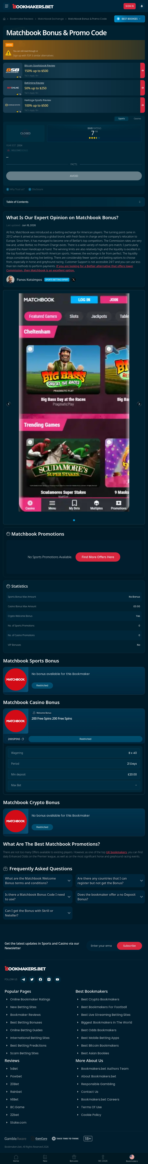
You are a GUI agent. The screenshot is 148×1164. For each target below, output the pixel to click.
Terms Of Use (91, 1107)
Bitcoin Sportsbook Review (39, 65)
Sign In (129, 6)
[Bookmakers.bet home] (33, 6)
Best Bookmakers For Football (104, 1007)
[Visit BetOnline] (142, 87)
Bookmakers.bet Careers (100, 1099)
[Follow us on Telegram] (23, 979)
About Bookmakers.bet (98, 1076)
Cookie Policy (91, 1115)
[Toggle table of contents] (140, 202)
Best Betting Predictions (28, 1045)
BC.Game (17, 1107)
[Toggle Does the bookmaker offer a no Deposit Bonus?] (141, 896)
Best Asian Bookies (95, 1053)
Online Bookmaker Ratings (30, 999)
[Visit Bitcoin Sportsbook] (142, 70)
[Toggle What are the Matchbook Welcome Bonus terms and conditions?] (69, 880)
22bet (14, 1115)
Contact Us (89, 1092)
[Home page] (4, 19)
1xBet (14, 1068)
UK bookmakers (116, 852)
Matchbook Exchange (51, 18)
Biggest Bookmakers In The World (106, 1022)
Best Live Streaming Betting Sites (105, 1015)
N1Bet (14, 1099)
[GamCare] (39, 1138)
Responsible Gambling (98, 1084)
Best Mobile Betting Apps (100, 1038)
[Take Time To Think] (65, 1138)
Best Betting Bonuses (26, 1022)
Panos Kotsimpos (29, 280)
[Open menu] (6, 6)
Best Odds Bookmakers (98, 1030)
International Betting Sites (30, 1038)
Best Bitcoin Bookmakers (100, 1045)
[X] (74, 280)
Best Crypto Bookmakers (100, 999)
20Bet (14, 1084)
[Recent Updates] (142, 6)
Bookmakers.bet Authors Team (105, 1068)
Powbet (16, 1076)
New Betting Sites (23, 1007)
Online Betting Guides (26, 1030)
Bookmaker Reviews (21, 18)
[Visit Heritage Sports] (142, 105)
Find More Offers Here (98, 557)
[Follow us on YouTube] (57, 979)
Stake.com (18, 1122)
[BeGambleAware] (15, 1138)
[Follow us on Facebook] (40, 979)
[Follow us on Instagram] (49, 979)
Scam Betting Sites (24, 1053)
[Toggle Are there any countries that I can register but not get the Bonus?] (141, 880)
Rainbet (16, 1092)
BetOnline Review (34, 82)
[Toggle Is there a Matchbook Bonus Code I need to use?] (69, 896)
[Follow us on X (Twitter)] (32, 979)
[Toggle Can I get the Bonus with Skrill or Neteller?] (69, 913)
